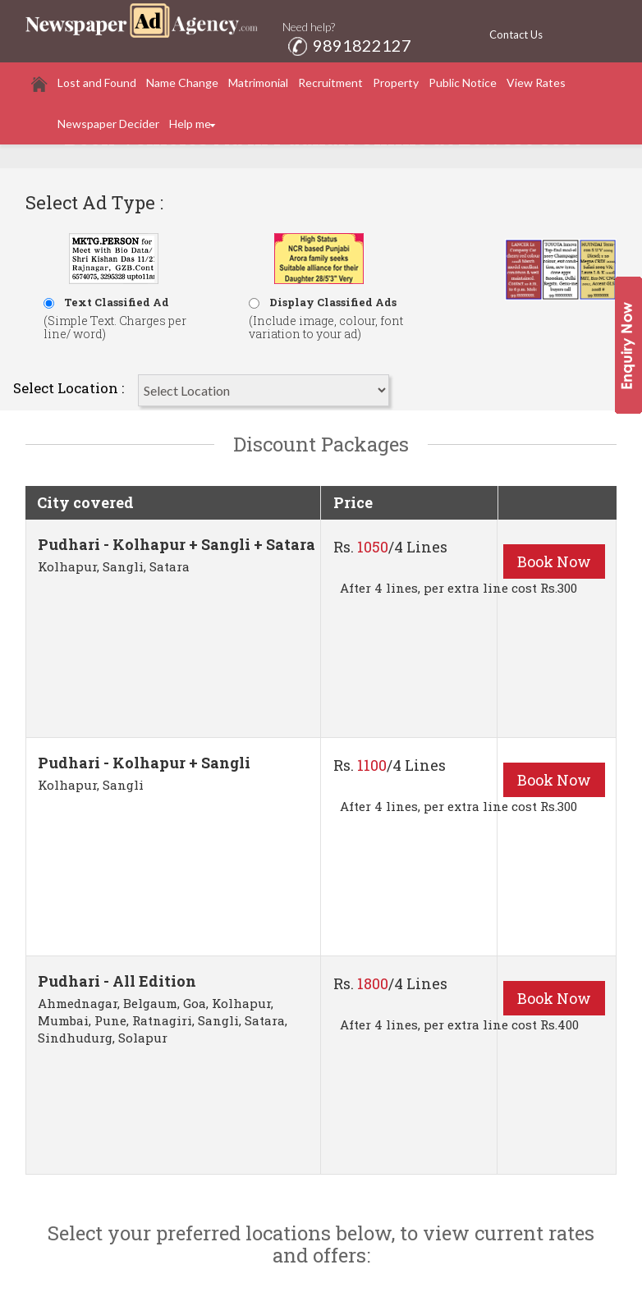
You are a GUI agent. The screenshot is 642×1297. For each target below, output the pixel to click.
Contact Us (516, 34)
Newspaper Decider (108, 124)
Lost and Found (96, 82)
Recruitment (330, 82)
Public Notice (463, 82)
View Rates (536, 82)
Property (396, 82)
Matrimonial (258, 82)
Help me (190, 124)
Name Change (182, 82)
